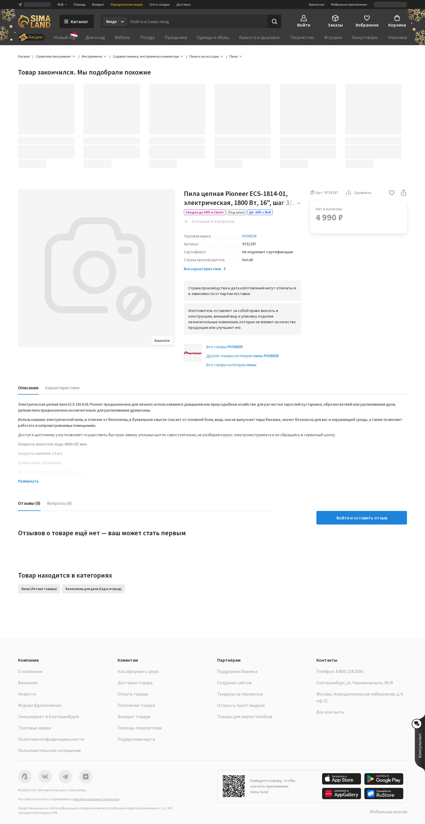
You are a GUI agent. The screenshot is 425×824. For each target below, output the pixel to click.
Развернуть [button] (28, 481)
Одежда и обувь (213, 37)
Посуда (147, 37)
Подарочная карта (136, 739)
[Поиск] (274, 21)
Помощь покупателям (140, 728)
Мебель (122, 37)
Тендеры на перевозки (240, 694)
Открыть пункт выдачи (241, 705)
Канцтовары (365, 37)
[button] (392, 193)
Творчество (302, 37)
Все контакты (330, 712)
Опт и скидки (159, 4)
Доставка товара (135, 682)
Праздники (176, 37)
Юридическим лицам (127, 4)
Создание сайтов (234, 682)
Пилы (234, 56)
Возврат (98, 4)
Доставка (183, 4)
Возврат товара (134, 716)
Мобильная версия (388, 811)
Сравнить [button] (358, 192)
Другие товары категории (242, 355)
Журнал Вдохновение (39, 705)
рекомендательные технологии (96, 799)
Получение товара (136, 705)
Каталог (24, 56)
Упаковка (397, 37)
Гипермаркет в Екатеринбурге (48, 716)
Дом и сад (95, 37)
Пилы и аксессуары (204, 56)
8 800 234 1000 (349, 671)
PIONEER (249, 236)
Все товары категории (231, 364)
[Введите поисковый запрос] (197, 21)
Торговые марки (34, 728)
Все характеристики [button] (205, 268)
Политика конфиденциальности (51, 739)
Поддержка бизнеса (237, 671)
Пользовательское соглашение (49, 750)
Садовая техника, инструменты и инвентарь (146, 56)
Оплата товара (133, 694)
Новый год (64, 37)
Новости (27, 694)
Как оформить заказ (138, 671)
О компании (30, 671)
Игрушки (333, 37)
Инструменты (92, 56)
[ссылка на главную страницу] (34, 21)
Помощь (79, 4)
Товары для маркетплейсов (244, 716)
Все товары (224, 346)
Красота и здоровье (259, 37)
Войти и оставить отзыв (361, 518)
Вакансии (316, 4)
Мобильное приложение (349, 4)
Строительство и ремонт (53, 56)
